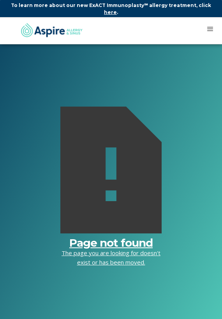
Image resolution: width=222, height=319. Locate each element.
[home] (47, 31)
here (110, 12)
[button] (210, 29)
